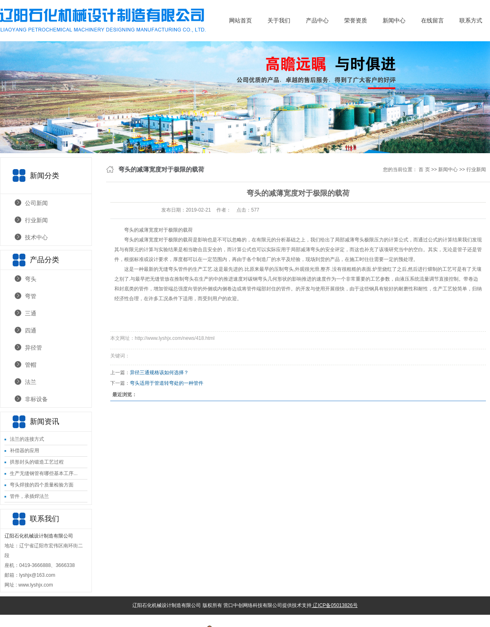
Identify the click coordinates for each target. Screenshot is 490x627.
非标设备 (36, 399)
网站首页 (240, 20)
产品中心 (317, 20)
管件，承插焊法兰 (29, 496)
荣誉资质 (355, 20)
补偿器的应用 (24, 450)
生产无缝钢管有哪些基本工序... (44, 473)
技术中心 (36, 237)
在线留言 (432, 20)
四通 (30, 330)
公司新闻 (36, 203)
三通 (30, 313)
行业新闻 (36, 220)
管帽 (30, 364)
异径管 (33, 347)
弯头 (30, 279)
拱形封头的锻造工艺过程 (37, 462)
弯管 (30, 296)
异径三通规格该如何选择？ (159, 372)
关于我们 (278, 20)
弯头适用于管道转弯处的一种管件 (166, 383)
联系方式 (470, 20)
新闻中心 (394, 20)
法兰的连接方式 (27, 439)
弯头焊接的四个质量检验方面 (42, 485)
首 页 (424, 169)
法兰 (30, 382)
